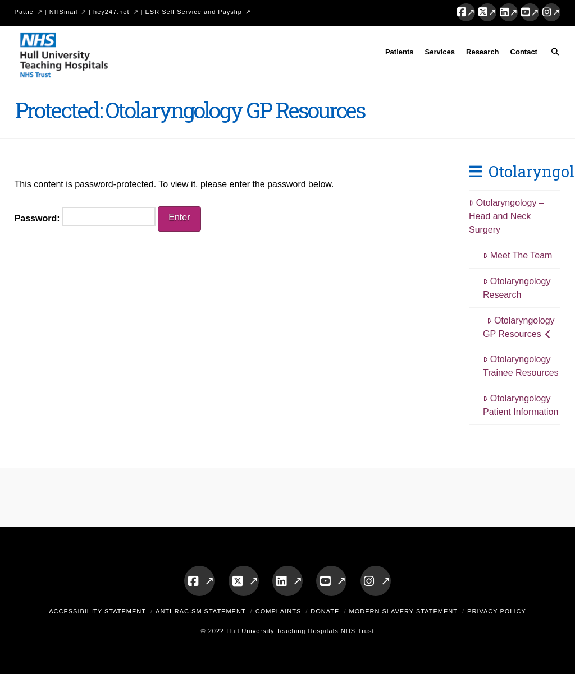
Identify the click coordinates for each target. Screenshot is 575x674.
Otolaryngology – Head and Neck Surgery (506, 216)
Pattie (24, 11)
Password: (85, 216)
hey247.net (111, 11)
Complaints (278, 611)
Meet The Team (517, 255)
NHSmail (63, 11)
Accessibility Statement (97, 611)
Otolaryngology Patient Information (520, 405)
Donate (325, 611)
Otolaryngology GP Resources (519, 327)
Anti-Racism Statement (201, 611)
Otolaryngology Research (516, 287)
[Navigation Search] (551, 54)
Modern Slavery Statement (403, 611)
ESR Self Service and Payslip (193, 11)
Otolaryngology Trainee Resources (521, 365)
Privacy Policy (496, 611)
